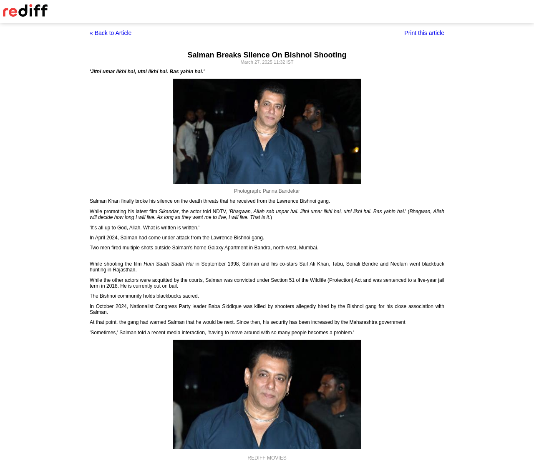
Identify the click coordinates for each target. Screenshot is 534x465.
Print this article (424, 33)
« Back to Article (110, 33)
